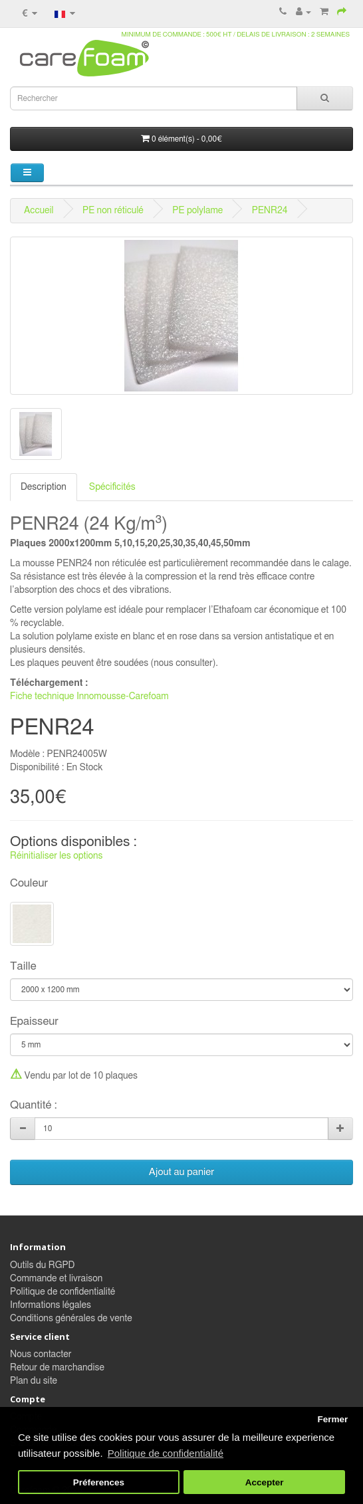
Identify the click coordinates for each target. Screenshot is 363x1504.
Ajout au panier (182, 1172)
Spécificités (112, 487)
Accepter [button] (264, 1482)
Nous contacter (40, 1354)
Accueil (39, 210)
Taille (23, 966)
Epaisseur (34, 1021)
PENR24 (270, 210)
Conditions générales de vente (71, 1318)
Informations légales (50, 1305)
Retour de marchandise (57, 1367)
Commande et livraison (56, 1278)
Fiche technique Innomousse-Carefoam (89, 696)
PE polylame (197, 210)
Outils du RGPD (42, 1265)
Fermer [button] (332, 1419)
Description (43, 487)
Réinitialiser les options (56, 856)
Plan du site (33, 1381)
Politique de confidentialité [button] (165, 1453)
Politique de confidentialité (62, 1292)
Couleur (29, 883)
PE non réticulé (113, 210)
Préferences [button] (98, 1482)
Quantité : (33, 1105)
